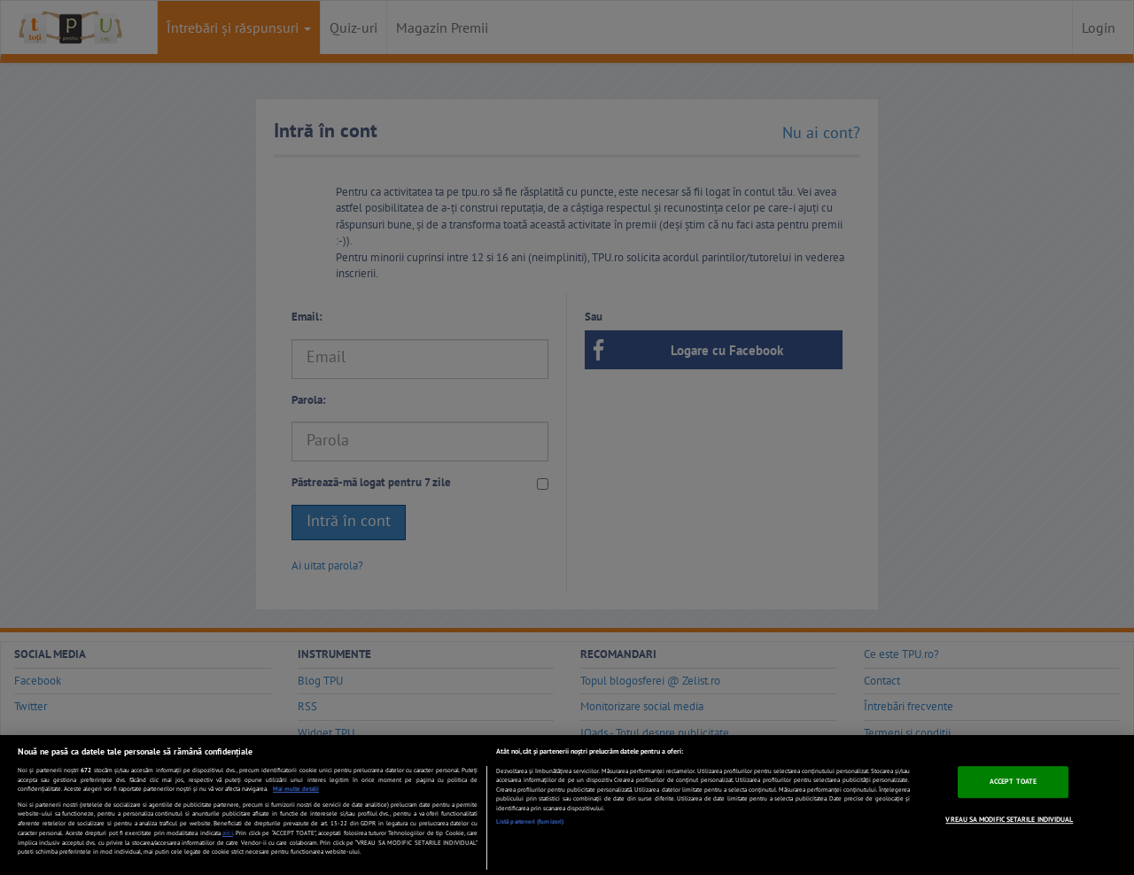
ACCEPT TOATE (1013, 781)
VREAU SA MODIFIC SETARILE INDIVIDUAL (1009, 819)
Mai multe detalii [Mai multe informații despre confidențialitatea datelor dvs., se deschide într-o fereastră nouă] (296, 789)
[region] (567, 805)
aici (227, 832)
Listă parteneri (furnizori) (529, 821)
